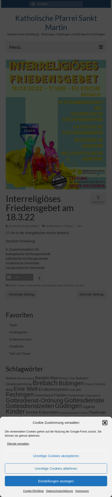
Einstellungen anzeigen (56, 481)
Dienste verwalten (18, 443)
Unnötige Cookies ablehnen (56, 468)
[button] (105, 422)
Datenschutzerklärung (59, 491)
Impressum (82, 491)
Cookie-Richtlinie (33, 491)
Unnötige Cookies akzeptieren (56, 456)
